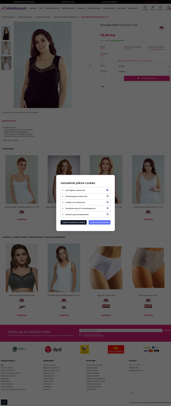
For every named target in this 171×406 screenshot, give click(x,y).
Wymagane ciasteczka (75, 190)
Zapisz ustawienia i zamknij (73, 222)
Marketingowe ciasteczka (76, 196)
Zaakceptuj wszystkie (99, 222)
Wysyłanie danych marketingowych (80, 208)
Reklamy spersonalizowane (77, 214)
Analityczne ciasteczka (75, 202)
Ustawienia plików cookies (78, 183)
